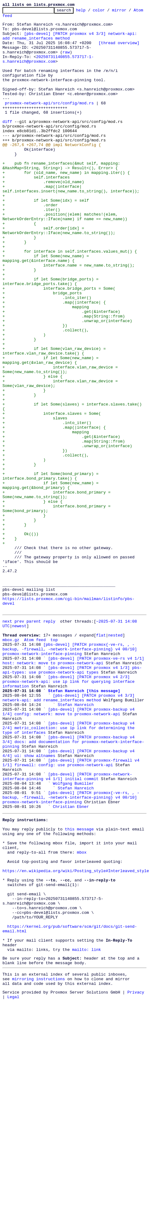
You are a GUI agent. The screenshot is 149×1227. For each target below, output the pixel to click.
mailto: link (86, 1118)
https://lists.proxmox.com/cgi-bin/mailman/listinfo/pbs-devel (74, 711)
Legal (13, 1171)
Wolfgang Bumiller (73, 920)
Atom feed (13, 18)
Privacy (135, 1166)
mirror (129, 12)
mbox (82, 1001)
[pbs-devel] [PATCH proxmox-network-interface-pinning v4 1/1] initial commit (67, 912)
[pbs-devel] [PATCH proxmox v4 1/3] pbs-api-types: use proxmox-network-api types (72, 789)
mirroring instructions (38, 1151)
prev (19, 731)
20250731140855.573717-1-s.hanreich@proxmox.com (48, 69)
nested (115, 748)
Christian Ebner (71, 948)
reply (49, 731)
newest (19, 737)
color (108, 12)
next (7, 731)
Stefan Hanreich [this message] (84, 814)
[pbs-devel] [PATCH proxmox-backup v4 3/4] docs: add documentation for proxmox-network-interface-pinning (75, 870)
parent (33, 731)
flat (101, 748)
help (90, 12)
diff (7, 144)
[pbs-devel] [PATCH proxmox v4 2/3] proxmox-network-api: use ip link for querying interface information (69, 803)
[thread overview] (119, 50)
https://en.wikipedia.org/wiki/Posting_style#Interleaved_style (75, 1023)
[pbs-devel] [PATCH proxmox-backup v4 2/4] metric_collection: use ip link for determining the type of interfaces (75, 853)
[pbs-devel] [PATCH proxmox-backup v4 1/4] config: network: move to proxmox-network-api (75, 839)
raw (8, 61)
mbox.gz (10, 753)
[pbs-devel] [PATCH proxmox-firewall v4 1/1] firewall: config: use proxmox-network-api (72, 895)
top (54, 753)
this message (79, 973)
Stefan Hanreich (76, 831)
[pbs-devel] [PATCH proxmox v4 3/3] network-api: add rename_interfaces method (69, 823)
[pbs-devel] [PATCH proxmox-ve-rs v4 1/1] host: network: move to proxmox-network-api (74, 778)
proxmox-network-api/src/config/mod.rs (49, 122)
